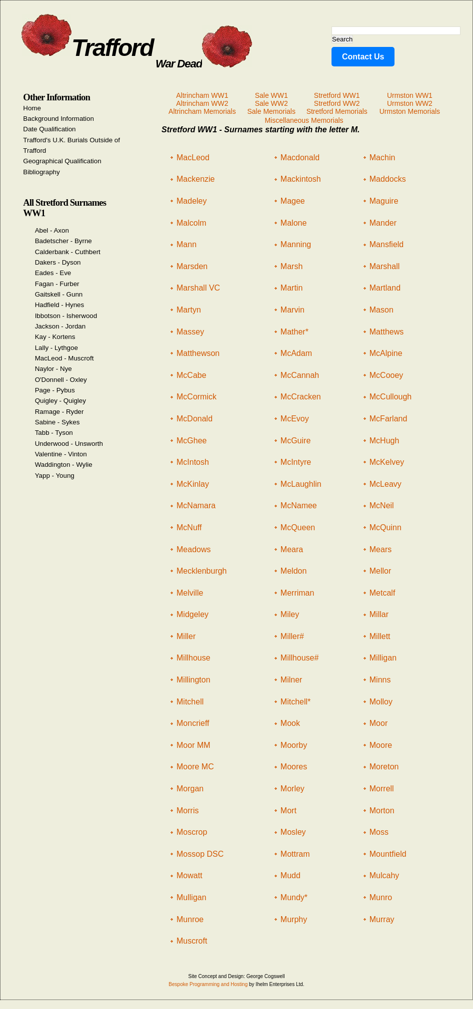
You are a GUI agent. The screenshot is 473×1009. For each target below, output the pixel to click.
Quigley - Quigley (60, 400)
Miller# (292, 636)
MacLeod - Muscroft (64, 358)
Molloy (381, 701)
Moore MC (195, 766)
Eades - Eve (53, 273)
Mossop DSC (200, 854)
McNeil (382, 505)
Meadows (193, 549)
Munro (381, 897)
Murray (382, 919)
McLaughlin (301, 484)
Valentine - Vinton (61, 454)
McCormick (196, 396)
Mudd (290, 875)
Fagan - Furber (57, 284)
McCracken (300, 396)
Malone (293, 223)
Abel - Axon (52, 230)
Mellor (381, 571)
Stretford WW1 (337, 95)
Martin (291, 288)
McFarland (389, 418)
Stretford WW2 (337, 103)
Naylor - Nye (53, 368)
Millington (193, 679)
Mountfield (388, 854)
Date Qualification (49, 129)
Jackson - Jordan (60, 326)
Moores (293, 766)
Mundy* (294, 897)
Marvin (292, 310)
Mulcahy (385, 875)
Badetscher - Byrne (63, 241)
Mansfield (387, 244)
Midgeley (192, 614)
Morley (292, 788)
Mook (290, 723)
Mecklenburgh (201, 571)
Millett (380, 636)
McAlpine (386, 353)
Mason (382, 310)
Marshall (385, 266)
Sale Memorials (271, 111)
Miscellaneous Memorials (303, 120)
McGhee (191, 440)
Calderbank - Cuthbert (67, 252)
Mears (381, 549)
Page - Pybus (55, 390)
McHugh (385, 440)
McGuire (295, 440)
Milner (291, 679)
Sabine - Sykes (57, 422)
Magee (292, 201)
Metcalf (383, 593)
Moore (381, 745)
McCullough (391, 396)
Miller (186, 636)
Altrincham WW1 (202, 95)
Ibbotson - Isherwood (66, 316)
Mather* (294, 332)
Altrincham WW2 (202, 103)
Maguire (384, 201)
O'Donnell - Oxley (61, 379)
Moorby (293, 745)
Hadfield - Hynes (59, 305)
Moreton (384, 766)
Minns (380, 679)
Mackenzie (195, 179)
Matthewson (198, 353)
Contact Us (363, 56)
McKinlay (192, 484)
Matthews (387, 332)
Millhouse (193, 658)
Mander (383, 223)
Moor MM (193, 745)
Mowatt (189, 875)
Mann (186, 244)
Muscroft (191, 941)
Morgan (190, 788)
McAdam (296, 353)
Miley (289, 614)
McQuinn (386, 527)
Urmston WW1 (409, 95)
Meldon (293, 571)
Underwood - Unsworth (69, 443)
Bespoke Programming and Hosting (208, 984)
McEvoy (294, 418)
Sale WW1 (271, 95)
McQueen (297, 527)
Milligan (383, 658)
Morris (187, 810)
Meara (291, 549)
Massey (190, 332)
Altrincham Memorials (202, 111)
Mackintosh (300, 179)
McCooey (387, 375)
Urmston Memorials (410, 111)
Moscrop (191, 832)
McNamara (196, 505)
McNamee (298, 505)
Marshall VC (198, 288)
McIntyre (295, 462)
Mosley (293, 832)
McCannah (299, 375)
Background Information (58, 118)
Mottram (295, 854)
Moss (379, 832)
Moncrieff (193, 723)
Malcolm (191, 223)
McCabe (191, 375)
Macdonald (300, 157)
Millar (379, 614)
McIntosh (192, 462)
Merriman (297, 593)
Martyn (188, 310)
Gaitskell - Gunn (59, 294)
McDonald (194, 418)
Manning (295, 244)
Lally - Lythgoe (56, 347)
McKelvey (387, 462)
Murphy (293, 919)
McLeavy (386, 484)
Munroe (190, 919)
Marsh (291, 266)
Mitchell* (295, 701)
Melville (189, 593)
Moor (379, 723)
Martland (385, 288)
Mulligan (191, 897)
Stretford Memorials (337, 111)
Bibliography (41, 172)
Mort (288, 810)
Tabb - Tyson (54, 432)
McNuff (189, 527)
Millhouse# (299, 658)
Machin (383, 157)
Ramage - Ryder (59, 411)
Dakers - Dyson (58, 262)
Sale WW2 (271, 103)
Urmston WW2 (409, 103)
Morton (382, 810)
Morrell (382, 788)
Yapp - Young (54, 475)
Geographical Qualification (62, 161)
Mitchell (190, 701)
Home (32, 108)
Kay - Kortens (55, 336)
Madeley (191, 201)
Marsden (192, 266)
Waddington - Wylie (63, 464)
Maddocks (388, 179)
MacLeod (193, 157)
